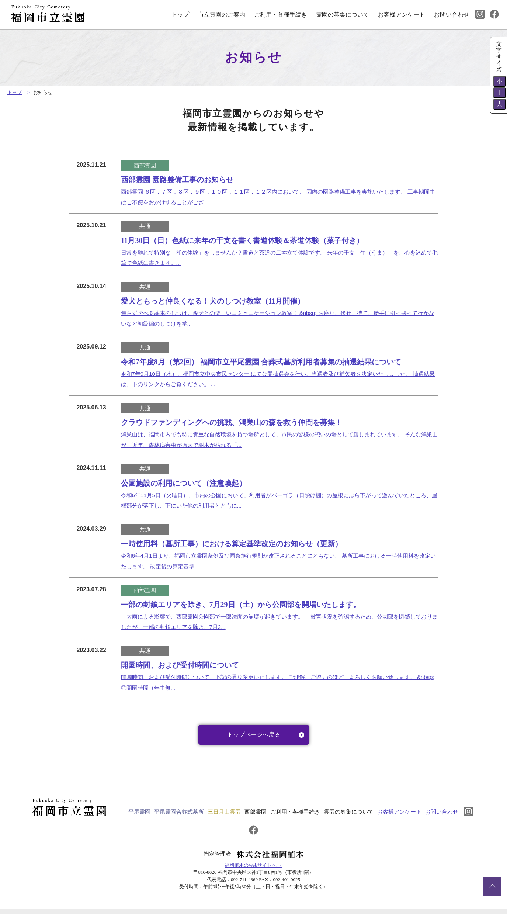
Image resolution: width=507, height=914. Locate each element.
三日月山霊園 (230, 810)
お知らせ (42, 92)
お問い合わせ (451, 14)
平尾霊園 (146, 810)
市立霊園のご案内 (221, 14)
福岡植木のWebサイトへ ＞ (253, 856)
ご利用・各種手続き (280, 14)
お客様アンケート (401, 14)
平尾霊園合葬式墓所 (185, 810)
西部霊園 (262, 810)
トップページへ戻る (265, 734)
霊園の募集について (342, 14)
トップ (180, 14)
